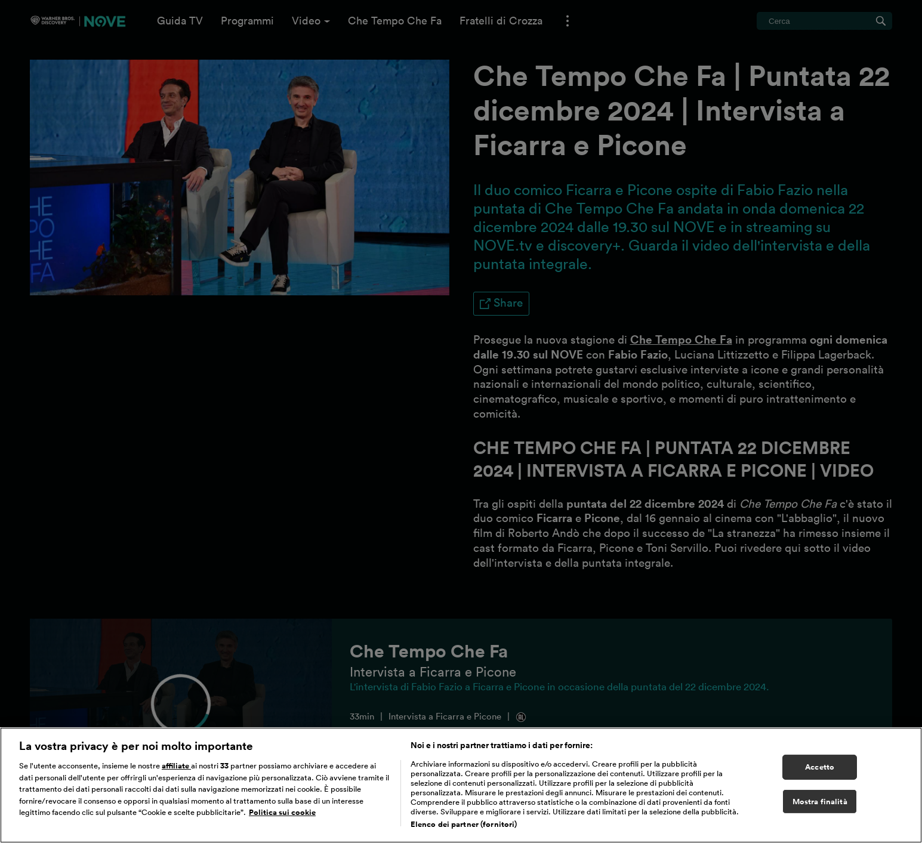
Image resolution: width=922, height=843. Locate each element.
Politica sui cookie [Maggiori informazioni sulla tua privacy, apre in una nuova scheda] (282, 817)
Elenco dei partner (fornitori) (464, 829)
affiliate (176, 770)
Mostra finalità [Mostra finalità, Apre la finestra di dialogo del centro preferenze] (820, 806)
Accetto (819, 772)
